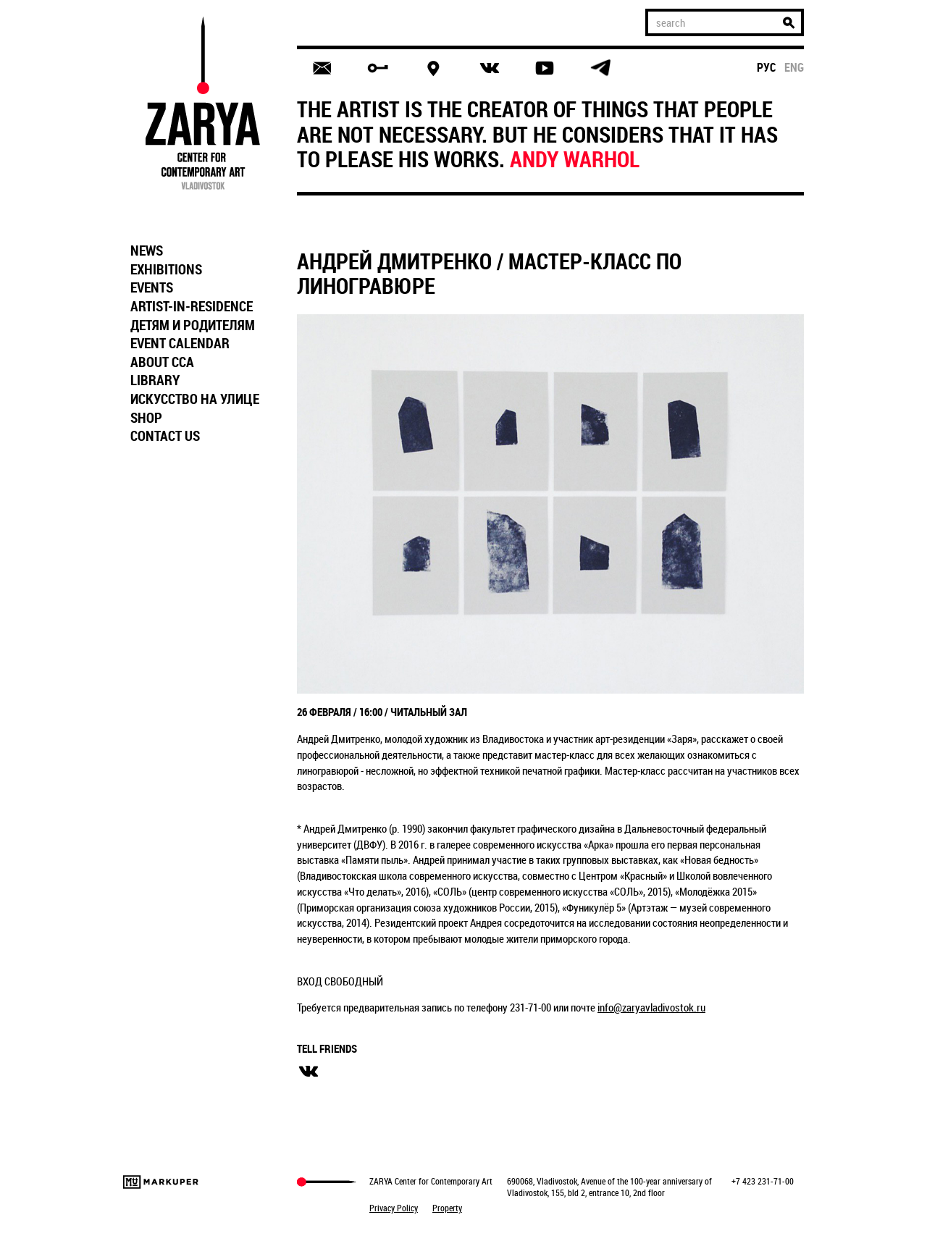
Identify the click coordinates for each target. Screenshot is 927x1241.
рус (766, 67)
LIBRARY (155, 380)
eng (794, 67)
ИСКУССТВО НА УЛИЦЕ (194, 399)
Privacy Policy (393, 1207)
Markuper (160, 1182)
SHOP (146, 417)
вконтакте (308, 1071)
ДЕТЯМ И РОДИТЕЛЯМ (192, 325)
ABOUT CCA (162, 362)
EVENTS (151, 287)
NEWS (146, 250)
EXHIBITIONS (166, 269)
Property (447, 1207)
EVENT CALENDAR (180, 343)
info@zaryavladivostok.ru (651, 1007)
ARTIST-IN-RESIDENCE (191, 306)
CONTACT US (165, 435)
